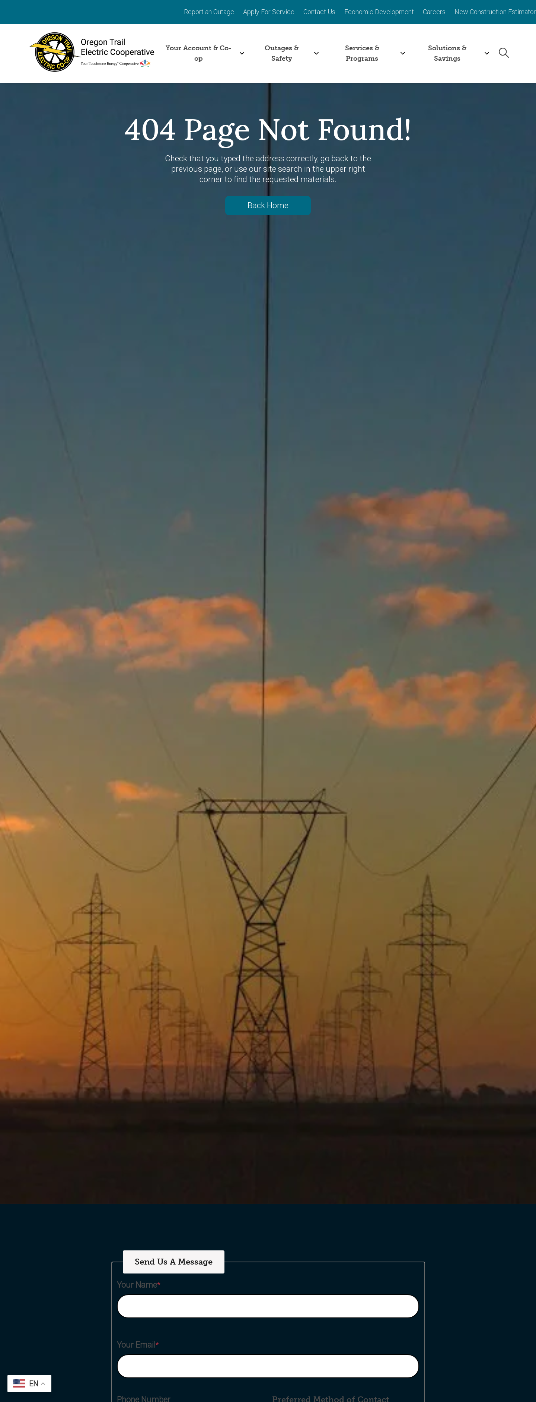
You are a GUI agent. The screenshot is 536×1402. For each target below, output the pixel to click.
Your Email (136, 1344)
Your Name (137, 1284)
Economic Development (379, 11)
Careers (434, 11)
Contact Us (319, 11)
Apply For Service (268, 11)
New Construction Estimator (495, 11)
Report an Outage (209, 11)
